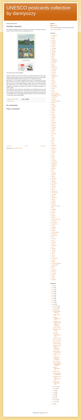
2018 (53, 300)
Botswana (54, 62)
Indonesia (54, 133)
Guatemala (54, 122)
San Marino (54, 222)
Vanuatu (53, 271)
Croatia (53, 88)
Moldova (53, 179)
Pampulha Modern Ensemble (57, 312)
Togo (53, 253)
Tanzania (54, 250)
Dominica (54, 99)
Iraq (52, 137)
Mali (52, 169)
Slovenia (53, 230)
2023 (53, 291)
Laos (53, 153)
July (54, 390)
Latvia (53, 155)
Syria (53, 247)
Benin (53, 56)
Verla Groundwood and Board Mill (57, 374)
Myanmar (54, 186)
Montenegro (54, 183)
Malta (53, 171)
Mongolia (54, 181)
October (55, 309)
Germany (54, 117)
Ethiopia (53, 109)
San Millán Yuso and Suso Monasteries (56, 358)
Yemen (53, 276)
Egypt (53, 104)
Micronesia (54, 178)
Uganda (53, 260)
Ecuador (53, 102)
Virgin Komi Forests (57, 340)
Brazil (53, 64)
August (54, 388)
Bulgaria (53, 66)
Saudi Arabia (54, 224)
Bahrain (53, 50)
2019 (53, 298)
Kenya (53, 150)
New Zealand (54, 192)
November (55, 308)
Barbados (54, 51)
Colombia (54, 81)
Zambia (53, 278)
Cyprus (53, 91)
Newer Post (9, 145)
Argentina (54, 41)
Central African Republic (55, 76)
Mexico (53, 176)
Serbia (53, 225)
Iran (52, 135)
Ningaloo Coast (56, 371)
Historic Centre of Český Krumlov (57, 351)
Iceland (53, 130)
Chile (53, 78)
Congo (53, 83)
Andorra (53, 40)
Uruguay (53, 266)
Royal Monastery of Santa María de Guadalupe (57, 364)
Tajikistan (54, 248)
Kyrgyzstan (54, 151)
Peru (53, 207)
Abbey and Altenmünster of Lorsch (57, 319)
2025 (53, 287)
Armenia (53, 43)
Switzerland (54, 245)
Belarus (53, 53)
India (53, 132)
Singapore (54, 227)
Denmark (12, 101)
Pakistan (53, 201)
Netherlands (54, 191)
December (55, 306)
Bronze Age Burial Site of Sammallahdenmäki (57, 378)
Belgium (53, 54)
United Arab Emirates (56, 263)
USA (53, 268)
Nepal (53, 189)
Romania (54, 215)
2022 (53, 293)
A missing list (54, 35)
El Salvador (54, 106)
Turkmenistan (55, 258)
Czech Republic (55, 93)
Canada (53, 74)
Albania (53, 36)
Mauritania (54, 173)
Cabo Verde (54, 69)
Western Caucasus (57, 338)
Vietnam (53, 274)
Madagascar (54, 165)
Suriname (54, 242)
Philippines (54, 209)
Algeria (53, 38)
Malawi (53, 166)
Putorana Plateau (56, 341)
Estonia (53, 107)
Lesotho (53, 156)
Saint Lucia (54, 220)
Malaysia (53, 168)
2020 (53, 297)
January (55, 401)
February (55, 399)
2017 (53, 302)
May (54, 394)
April (54, 396)
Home (26, 145)
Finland (53, 110)
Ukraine (53, 261)
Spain (53, 237)
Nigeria (53, 196)
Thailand (53, 251)
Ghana (53, 119)
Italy (52, 142)
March (54, 397)
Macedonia (54, 163)
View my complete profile (56, 29)
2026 (53, 285)
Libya (53, 158)
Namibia (53, 187)
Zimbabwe (54, 279)
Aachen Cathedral (57, 327)
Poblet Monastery (56, 361)
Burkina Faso (54, 67)
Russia (53, 217)
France (53, 112)
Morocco (53, 184)
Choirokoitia (55, 332)
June (54, 392)
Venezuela (54, 273)
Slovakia (53, 229)
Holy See (54, 125)
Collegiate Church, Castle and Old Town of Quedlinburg (57, 323)
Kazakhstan (54, 148)
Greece (53, 120)
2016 (53, 304)
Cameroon (54, 72)
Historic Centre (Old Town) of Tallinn (56, 383)
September (55, 386)
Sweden (53, 243)
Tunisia (53, 255)
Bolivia (53, 58)
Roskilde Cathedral (57, 343)
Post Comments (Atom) (17, 148)
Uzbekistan (54, 270)
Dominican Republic (56, 101)
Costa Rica (54, 85)
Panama (53, 204)
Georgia (53, 115)
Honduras (54, 127)
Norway (53, 199)
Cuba (53, 90)
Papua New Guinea (56, 206)
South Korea (54, 235)
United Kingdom (55, 265)
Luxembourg (54, 161)
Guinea (53, 124)
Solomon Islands (55, 232)
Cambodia (54, 70)
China (53, 80)
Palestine (54, 202)
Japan (53, 143)
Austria (53, 46)
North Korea (54, 197)
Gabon (53, 114)
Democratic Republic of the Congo (56, 95)
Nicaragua (54, 194)
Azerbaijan (54, 48)
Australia (53, 45)
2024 (53, 289)
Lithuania (54, 160)
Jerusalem (54, 145)
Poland (53, 210)
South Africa (54, 233)
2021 (53, 295)
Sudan (53, 240)
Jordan (53, 147)
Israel (53, 140)
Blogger (46, 412)
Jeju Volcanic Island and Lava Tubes (57, 335)
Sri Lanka (54, 238)
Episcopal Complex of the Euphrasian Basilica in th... (57, 347)
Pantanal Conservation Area (56, 368)
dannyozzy (54, 25)
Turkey (53, 256)
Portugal (53, 212)
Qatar (53, 214)
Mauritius (54, 174)
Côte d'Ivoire (54, 86)
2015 (53, 403)
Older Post (43, 145)
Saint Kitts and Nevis (56, 219)
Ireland (53, 138)
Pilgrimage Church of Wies (57, 329)
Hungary (53, 128)
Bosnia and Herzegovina (54, 60)
